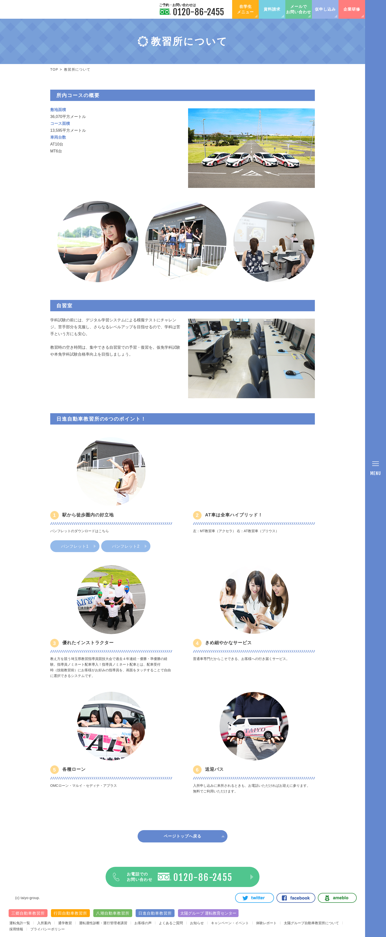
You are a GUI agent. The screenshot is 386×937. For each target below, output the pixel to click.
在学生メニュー (245, 9)
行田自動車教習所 (70, 913)
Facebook (295, 898)
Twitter (254, 898)
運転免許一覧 (19, 923)
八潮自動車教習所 (112, 913)
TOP (54, 69)
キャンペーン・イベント (230, 923)
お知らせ (197, 923)
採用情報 (16, 929)
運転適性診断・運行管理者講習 (103, 923)
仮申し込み (325, 9)
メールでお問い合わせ (298, 9)
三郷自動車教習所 (28, 913)
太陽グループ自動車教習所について (311, 923)
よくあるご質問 (171, 923)
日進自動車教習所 (155, 913)
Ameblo (337, 898)
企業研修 (351, 9)
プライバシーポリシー (47, 929)
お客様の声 (143, 923)
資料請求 (272, 9)
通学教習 (65, 923)
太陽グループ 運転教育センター (208, 913)
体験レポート (266, 923)
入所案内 (44, 923)
